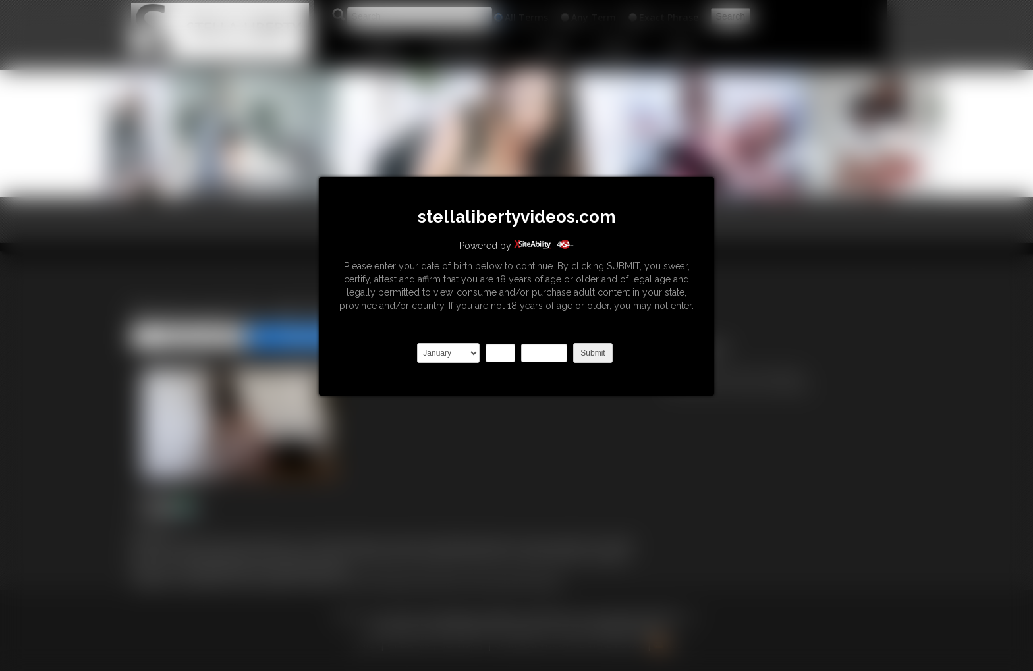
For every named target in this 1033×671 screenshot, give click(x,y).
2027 (544, 353)
